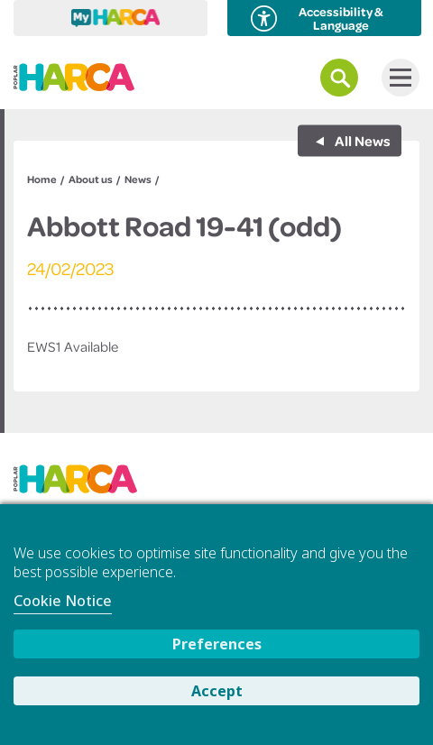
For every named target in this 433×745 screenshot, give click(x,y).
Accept (217, 691)
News (138, 179)
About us (91, 179)
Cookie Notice (63, 601)
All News (361, 141)
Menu (396, 78)
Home (42, 179)
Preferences (217, 644)
